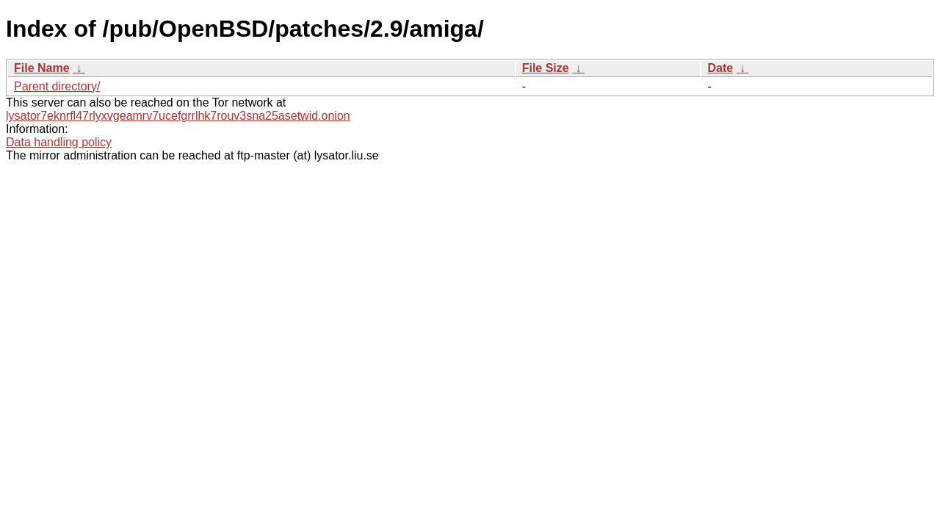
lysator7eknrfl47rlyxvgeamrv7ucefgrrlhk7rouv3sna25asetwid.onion (178, 115)
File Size (545, 68)
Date (720, 68)
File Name (42, 68)
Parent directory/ (57, 86)
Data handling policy (59, 142)
